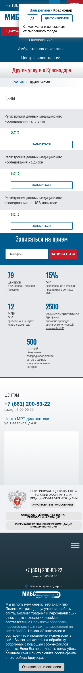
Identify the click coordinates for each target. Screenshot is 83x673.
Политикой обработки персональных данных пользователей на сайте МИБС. (39, 626)
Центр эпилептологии (40, 58)
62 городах (16, 285)
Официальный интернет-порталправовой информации (43, 516)
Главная (18, 82)
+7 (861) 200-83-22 (27, 404)
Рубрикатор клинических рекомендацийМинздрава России (43, 525)
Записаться (41, 144)
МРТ (49, 282)
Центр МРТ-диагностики (26, 419)
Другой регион (57, 18)
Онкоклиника (41, 40)
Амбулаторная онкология (41, 49)
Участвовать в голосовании (52, 504)
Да (33, 18)
